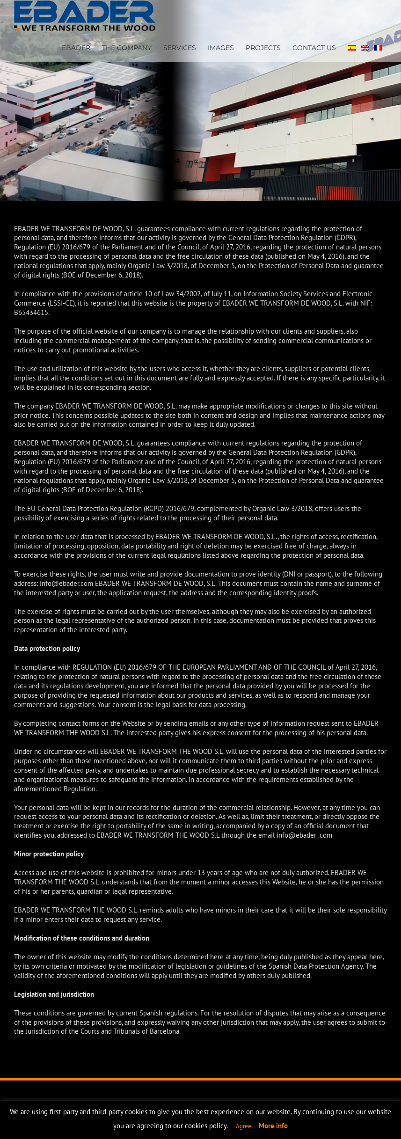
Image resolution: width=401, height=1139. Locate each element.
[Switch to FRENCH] (378, 46)
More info (273, 1125)
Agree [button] (243, 1126)
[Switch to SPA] (352, 46)
